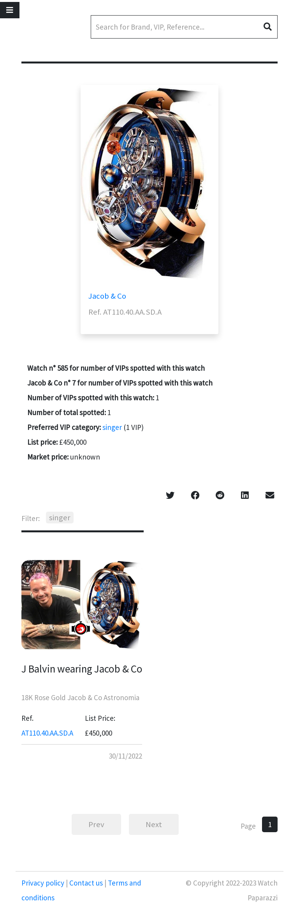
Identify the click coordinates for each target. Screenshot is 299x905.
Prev (96, 824)
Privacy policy (43, 882)
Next (154, 824)
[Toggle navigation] (9, 10)
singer (112, 427)
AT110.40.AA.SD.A (47, 733)
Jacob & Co (107, 296)
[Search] (184, 27)
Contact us (86, 882)
